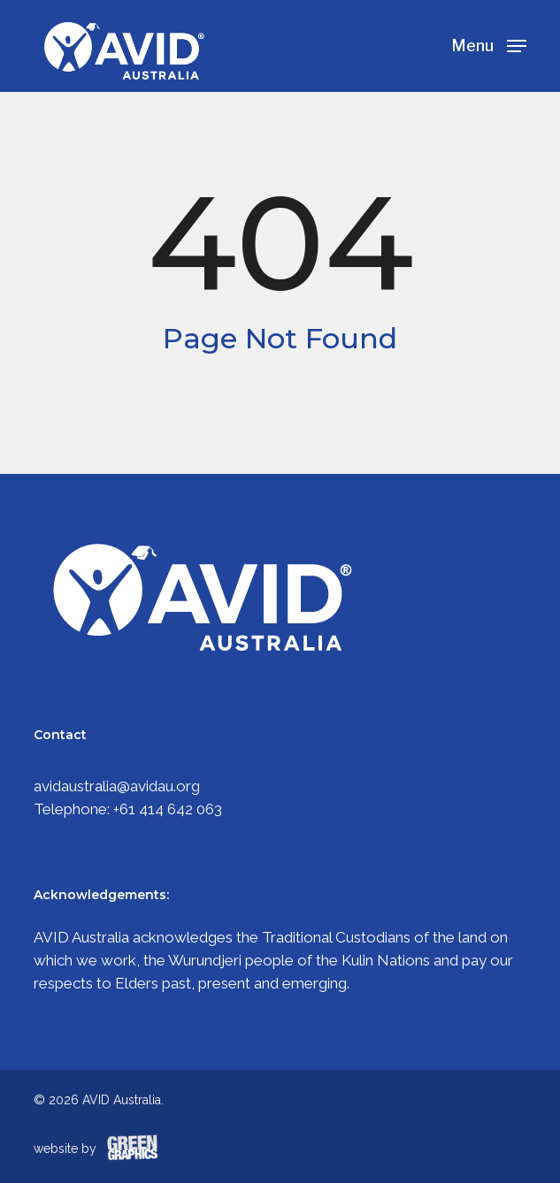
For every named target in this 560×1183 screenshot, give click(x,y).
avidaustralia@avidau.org (117, 786)
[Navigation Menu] (488, 44)
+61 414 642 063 (167, 809)
